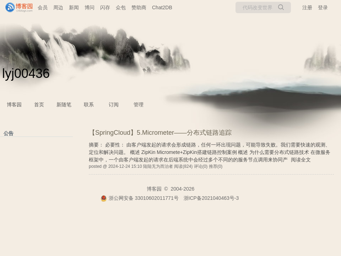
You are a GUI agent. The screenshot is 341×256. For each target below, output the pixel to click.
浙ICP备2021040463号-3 (211, 198)
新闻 (74, 7)
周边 (58, 7)
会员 (43, 7)
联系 (89, 104)
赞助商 (138, 7)
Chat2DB (162, 7)
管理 (139, 104)
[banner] (16, 7)
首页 (39, 104)
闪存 (105, 7)
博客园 (14, 104)
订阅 (114, 104)
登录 (323, 7)
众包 (121, 7)
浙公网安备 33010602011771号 (140, 198)
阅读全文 (301, 159)
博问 (89, 7)
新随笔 (63, 104)
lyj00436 (26, 73)
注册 (307, 7)
